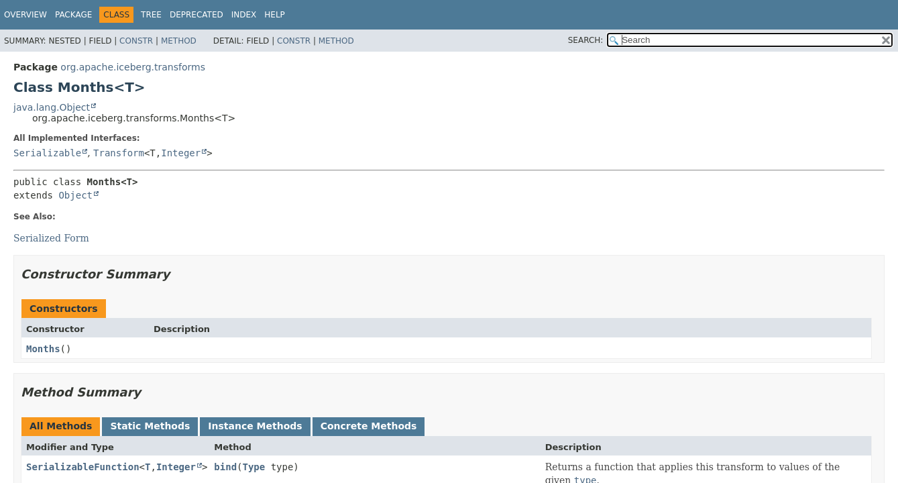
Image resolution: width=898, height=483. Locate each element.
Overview (25, 14)
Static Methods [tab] (150, 426)
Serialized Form (51, 238)
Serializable (47, 153)
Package (73, 14)
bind (225, 467)
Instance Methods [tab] (255, 426)
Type (254, 467)
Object (75, 195)
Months (43, 348)
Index (244, 14)
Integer (181, 153)
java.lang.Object (51, 107)
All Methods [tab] (61, 426)
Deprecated (196, 14)
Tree (151, 14)
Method (179, 41)
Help (274, 14)
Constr (136, 41)
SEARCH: (586, 40)
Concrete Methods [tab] (369, 426)
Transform (118, 153)
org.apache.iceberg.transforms (132, 67)
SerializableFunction (82, 467)
